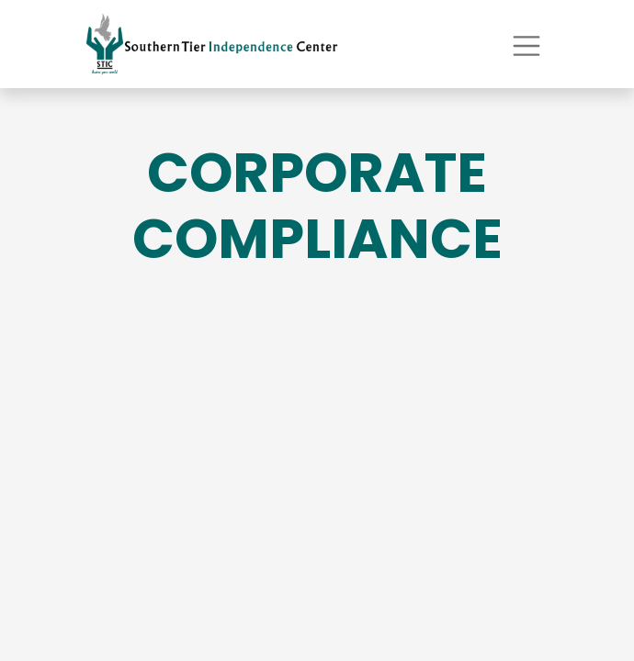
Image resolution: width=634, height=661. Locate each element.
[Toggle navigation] (526, 43)
